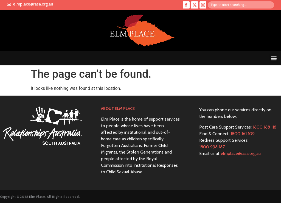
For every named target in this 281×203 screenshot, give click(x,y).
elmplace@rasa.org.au (241, 153)
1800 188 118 (264, 127)
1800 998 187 (212, 146)
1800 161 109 (243, 133)
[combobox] (241, 5)
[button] (273, 58)
